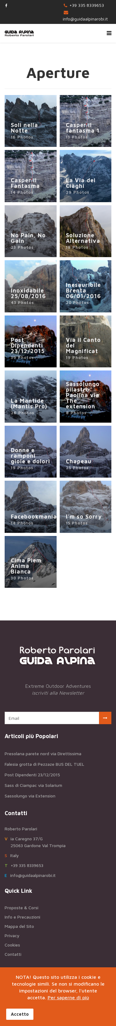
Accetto (20, 1014)
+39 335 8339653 (86, 5)
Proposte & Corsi (21, 907)
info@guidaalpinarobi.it (85, 18)
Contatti (13, 954)
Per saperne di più (68, 997)
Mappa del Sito (19, 926)
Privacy (12, 935)
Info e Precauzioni (22, 916)
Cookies (12, 944)
